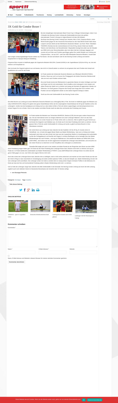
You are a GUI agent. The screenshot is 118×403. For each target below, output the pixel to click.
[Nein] (115, 400)
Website (72, 249)
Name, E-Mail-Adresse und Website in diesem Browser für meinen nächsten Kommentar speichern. (37, 258)
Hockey (49, 15)
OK (84, 400)
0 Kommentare (28, 30)
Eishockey (70, 15)
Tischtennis (40, 15)
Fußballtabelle (28, 15)
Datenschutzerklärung (31, 1)
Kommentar (12, 227)
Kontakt (10, 1)
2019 (20, 22)
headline (28, 180)
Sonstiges (87, 15)
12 (26, 22)
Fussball (18, 15)
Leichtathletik (59, 15)
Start (10, 15)
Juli (24, 22)
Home (16, 22)
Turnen (78, 15)
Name (10, 249)
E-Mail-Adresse (44, 249)
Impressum (18, 1)
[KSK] (87, 9)
